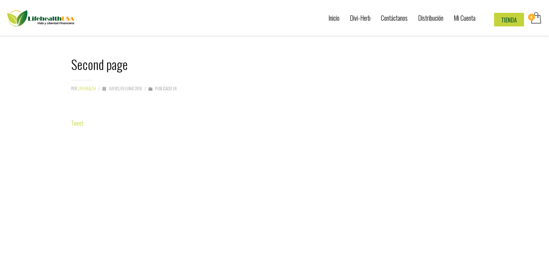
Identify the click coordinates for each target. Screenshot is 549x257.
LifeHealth (87, 88)
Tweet (77, 123)
